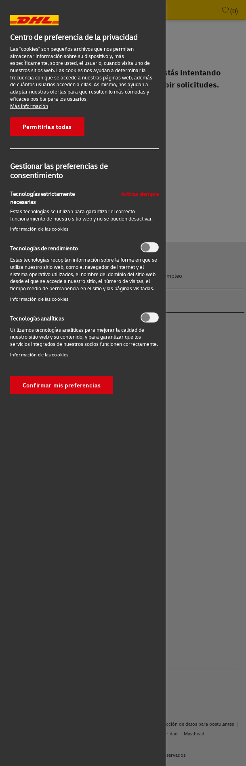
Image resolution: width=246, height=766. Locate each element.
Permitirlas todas (47, 127)
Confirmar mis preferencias (62, 385)
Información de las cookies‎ (39, 228)
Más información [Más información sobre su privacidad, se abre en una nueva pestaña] (29, 106)
